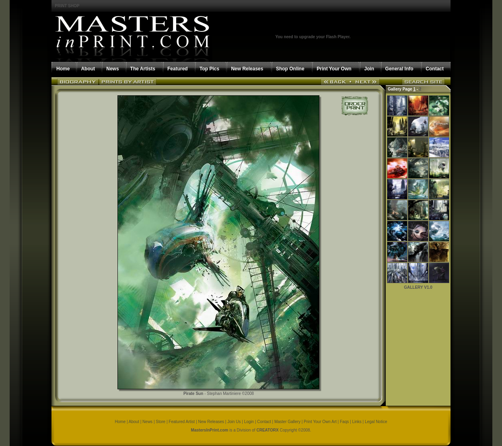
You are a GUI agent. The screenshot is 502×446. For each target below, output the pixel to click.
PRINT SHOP (67, 6)
